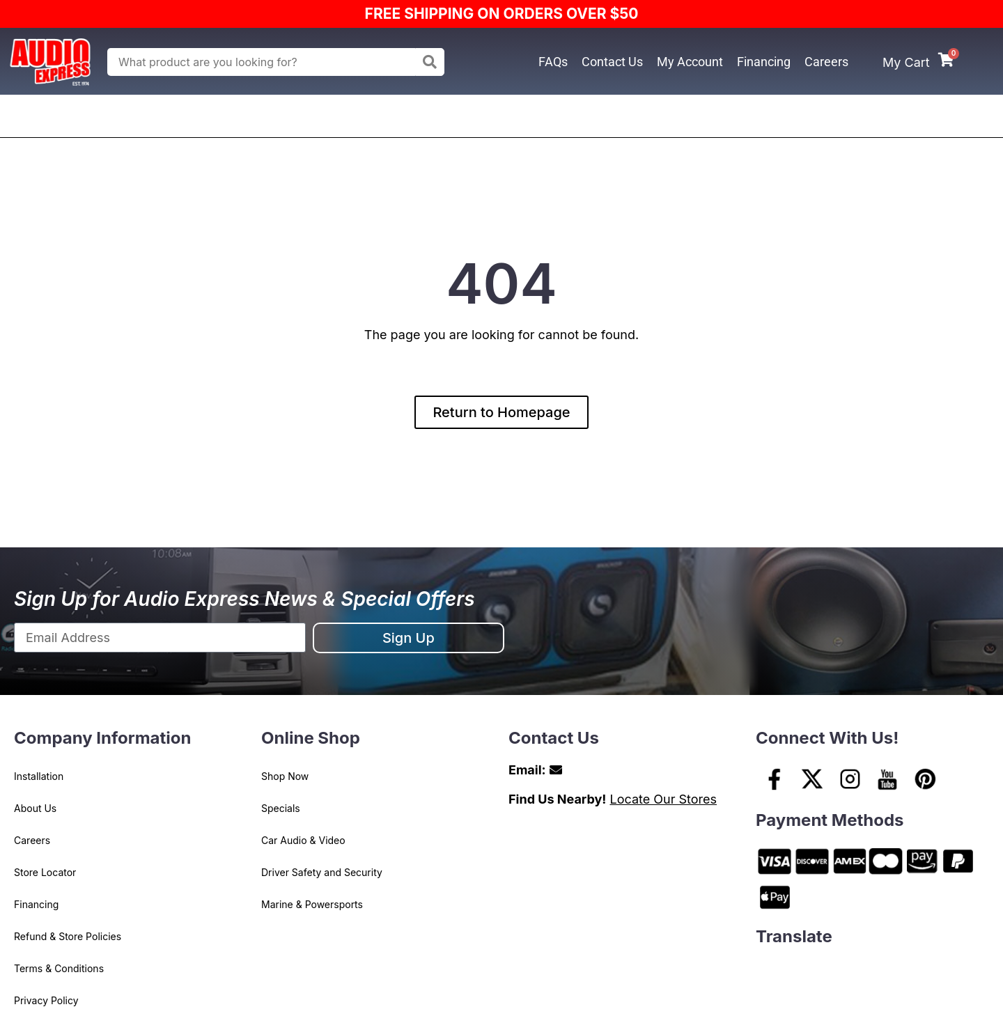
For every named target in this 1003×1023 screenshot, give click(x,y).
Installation (38, 776)
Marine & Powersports (312, 904)
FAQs (553, 61)
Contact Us (612, 61)
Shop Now (285, 776)
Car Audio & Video (303, 840)
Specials (280, 808)
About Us (35, 808)
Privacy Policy (46, 1000)
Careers (826, 61)
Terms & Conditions (59, 968)
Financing (764, 61)
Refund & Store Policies (67, 936)
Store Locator (45, 872)
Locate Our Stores (663, 799)
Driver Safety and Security (321, 872)
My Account (690, 61)
